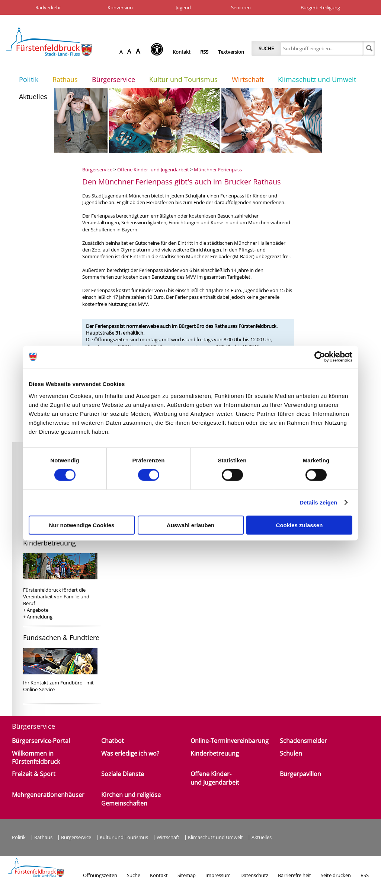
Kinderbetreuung (214, 753)
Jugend (183, 7)
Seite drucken (336, 875)
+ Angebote (35, 610)
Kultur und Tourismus (183, 79)
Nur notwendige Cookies (82, 525)
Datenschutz (254, 875)
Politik (28, 79)
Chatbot (112, 741)
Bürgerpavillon (300, 774)
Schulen (291, 753)
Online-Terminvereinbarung (229, 741)
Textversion (231, 51)
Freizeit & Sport (33, 774)
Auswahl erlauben (190, 525)
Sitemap (186, 875)
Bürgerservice (113, 79)
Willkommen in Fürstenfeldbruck (36, 757)
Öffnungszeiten (100, 875)
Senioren (241, 7)
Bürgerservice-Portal (41, 741)
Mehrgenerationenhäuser (48, 795)
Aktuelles (33, 96)
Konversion (120, 7)
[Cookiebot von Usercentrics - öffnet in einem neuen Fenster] (319, 357)
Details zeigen (318, 502)
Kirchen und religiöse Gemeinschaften (131, 799)
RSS (204, 51)
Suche (266, 48)
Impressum (218, 875)
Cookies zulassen (299, 525)
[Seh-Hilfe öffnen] (159, 51)
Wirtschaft (248, 79)
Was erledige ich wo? (130, 753)
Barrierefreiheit (294, 875)
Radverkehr (48, 7)
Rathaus (65, 79)
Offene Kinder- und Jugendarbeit (153, 169)
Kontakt (181, 51)
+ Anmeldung (37, 616)
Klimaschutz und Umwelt (317, 79)
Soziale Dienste (122, 774)
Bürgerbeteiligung (320, 7)
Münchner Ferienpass (218, 169)
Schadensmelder (303, 741)
